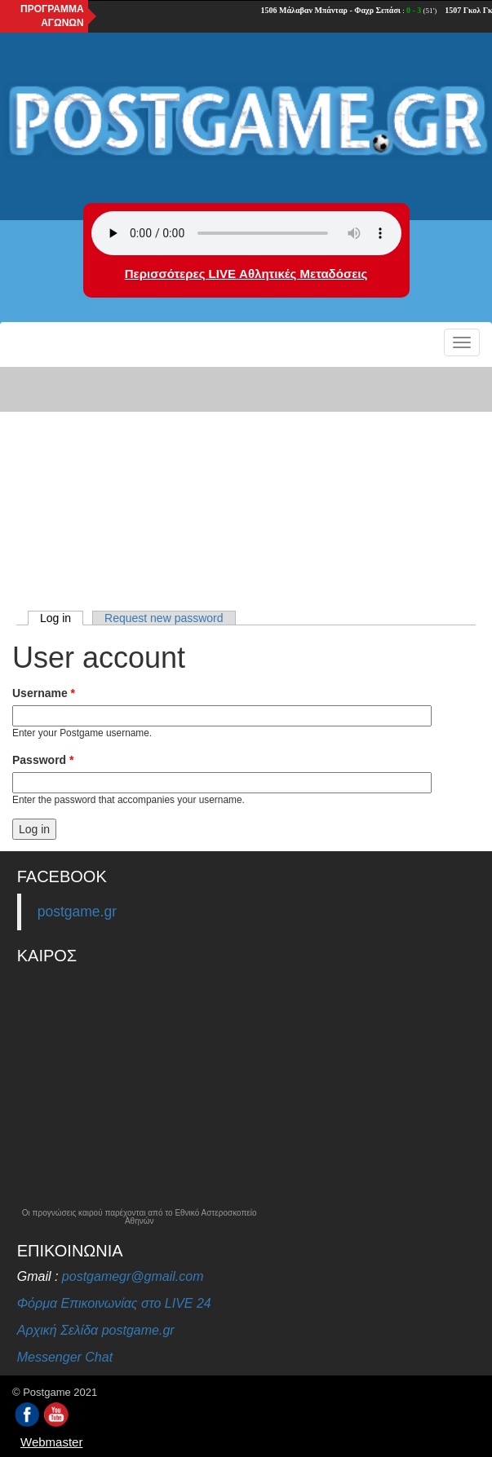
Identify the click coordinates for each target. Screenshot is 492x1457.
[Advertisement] (246, 485)
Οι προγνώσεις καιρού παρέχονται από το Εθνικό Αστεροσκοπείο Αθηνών (139, 1217)
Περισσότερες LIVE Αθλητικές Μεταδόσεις (246, 273)
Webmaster (51, 1442)
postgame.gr (77, 911)
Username (43, 693)
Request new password (164, 618)
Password (42, 759)
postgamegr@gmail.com (133, 1276)
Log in (61, 618)
